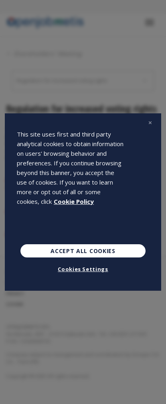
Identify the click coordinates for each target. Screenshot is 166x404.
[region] (83, 202)
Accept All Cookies (83, 251)
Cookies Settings (83, 269)
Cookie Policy (74, 201)
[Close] (150, 123)
